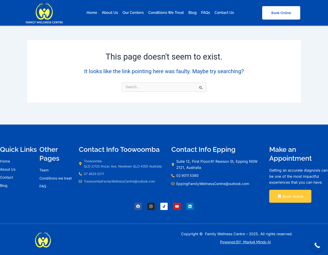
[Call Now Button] (317, 245)
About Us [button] (110, 12)
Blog (192, 12)
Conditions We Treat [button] (166, 12)
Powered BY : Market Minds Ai (245, 242)
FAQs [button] (205, 12)
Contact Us (224, 12)
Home (92, 12)
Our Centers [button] (133, 12)
